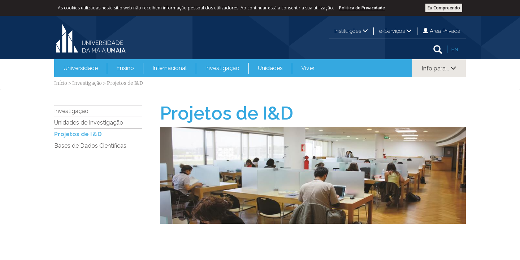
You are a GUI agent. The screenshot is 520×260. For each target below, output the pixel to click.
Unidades (270, 68)
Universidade (81, 68)
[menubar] (189, 68)
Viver (308, 68)
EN (454, 49)
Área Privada (441, 31)
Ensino (125, 68)
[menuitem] (81, 68)
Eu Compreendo (444, 8)
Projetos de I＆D (78, 134)
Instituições (351, 31)
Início (60, 83)
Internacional (169, 68)
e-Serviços (395, 31)
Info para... (439, 68)
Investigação (222, 68)
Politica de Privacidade (362, 8)
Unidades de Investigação (88, 122)
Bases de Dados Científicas (90, 145)
